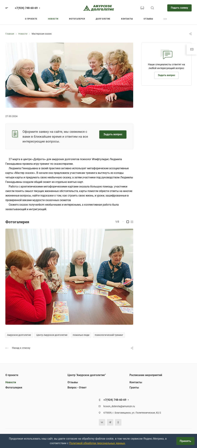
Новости (10, 382)
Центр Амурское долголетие (51, 335)
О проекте (11, 375)
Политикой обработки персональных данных (97, 443)
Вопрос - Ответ (77, 387)
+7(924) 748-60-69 (26, 8)
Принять (185, 441)
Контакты (135, 382)
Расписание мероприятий (145, 375)
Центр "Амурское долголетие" (87, 375)
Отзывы (73, 382)
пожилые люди (81, 335)
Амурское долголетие (19, 335)
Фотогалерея (13, 387)
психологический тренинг (109, 335)
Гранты (134, 387)
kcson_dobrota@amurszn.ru (119, 406)
